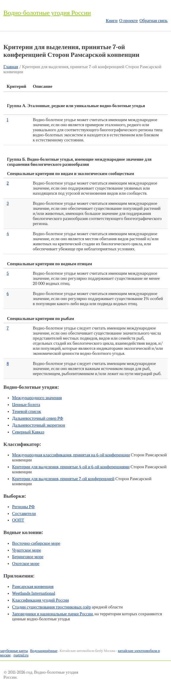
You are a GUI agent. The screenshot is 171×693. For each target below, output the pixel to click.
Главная (11, 66)
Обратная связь (154, 20)
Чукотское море (26, 550)
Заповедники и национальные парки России (52, 613)
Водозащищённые (43, 651)
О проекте (128, 20)
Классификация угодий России (40, 600)
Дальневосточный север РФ (37, 418)
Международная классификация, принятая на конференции (71, 455)
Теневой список (26, 411)
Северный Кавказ (28, 432)
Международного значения (37, 397)
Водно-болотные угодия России (47, 13)
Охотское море (25, 563)
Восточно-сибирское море (36, 543)
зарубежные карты (14, 651)
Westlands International (33, 593)
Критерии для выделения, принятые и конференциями (71, 466)
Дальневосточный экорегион (38, 425)
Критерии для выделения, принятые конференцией (63, 478)
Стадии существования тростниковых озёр (51, 607)
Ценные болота (26, 404)
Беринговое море (27, 556)
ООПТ (18, 520)
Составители (24, 513)
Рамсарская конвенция (32, 586)
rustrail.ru (21, 655)
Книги (112, 20)
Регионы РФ (23, 506)
